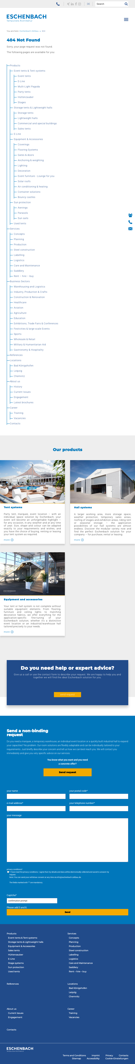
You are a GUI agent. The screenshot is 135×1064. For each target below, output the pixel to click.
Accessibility (93, 1058)
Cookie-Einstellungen (116, 1058)
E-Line (11, 959)
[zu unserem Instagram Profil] (79, 4)
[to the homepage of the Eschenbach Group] (20, 1051)
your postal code (78, 790)
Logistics (73, 959)
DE (88, 4)
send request (67, 694)
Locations (73, 984)
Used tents (14, 971)
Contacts (11, 1029)
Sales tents (14, 950)
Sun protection (16, 967)
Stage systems (16, 963)
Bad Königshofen (78, 988)
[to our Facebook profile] (76, 4)
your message (14, 815)
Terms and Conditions (74, 1055)
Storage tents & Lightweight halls (25, 942)
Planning (73, 942)
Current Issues (15, 1013)
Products (11, 933)
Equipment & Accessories (21, 946)
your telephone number (82, 803)
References (13, 984)
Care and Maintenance (81, 963)
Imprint (96, 1055)
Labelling (73, 954)
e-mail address (15, 803)
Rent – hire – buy (77, 971)
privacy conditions (30, 872)
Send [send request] (67, 912)
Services (72, 933)
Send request (67, 772)
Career (71, 1009)
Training (73, 1013)
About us (11, 1009)
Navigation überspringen (19, 930)
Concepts (74, 938)
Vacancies (74, 1017)
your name (12, 790)
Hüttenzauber (15, 954)
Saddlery (73, 967)
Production (75, 946)
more (7, 540)
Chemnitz (74, 996)
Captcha (12, 895)
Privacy (109, 1055)
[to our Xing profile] (68, 4)
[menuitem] (88, 4)
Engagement (15, 1017)
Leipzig (72, 992)
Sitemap (76, 1058)
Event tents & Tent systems (22, 938)
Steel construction (78, 950)
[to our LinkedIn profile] (72, 4)
